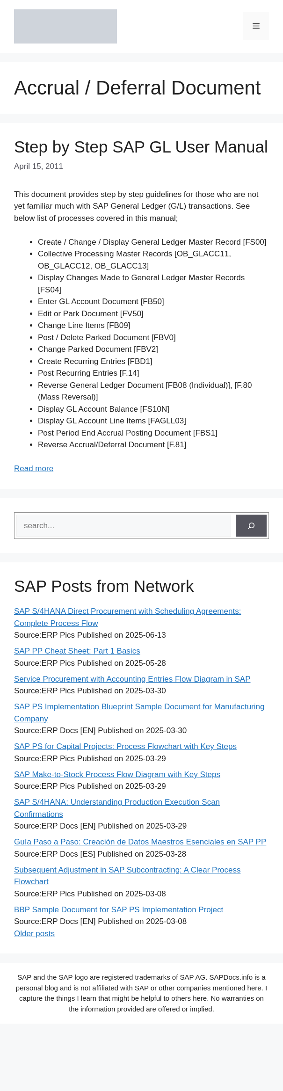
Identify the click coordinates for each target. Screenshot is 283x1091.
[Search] (251, 526)
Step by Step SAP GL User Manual (141, 147)
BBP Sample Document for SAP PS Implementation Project (118, 909)
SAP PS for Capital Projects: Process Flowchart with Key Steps (125, 746)
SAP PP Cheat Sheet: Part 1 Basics (77, 651)
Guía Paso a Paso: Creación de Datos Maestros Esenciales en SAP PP (140, 841)
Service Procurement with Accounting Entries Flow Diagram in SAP (132, 679)
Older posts (34, 933)
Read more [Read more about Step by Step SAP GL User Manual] (33, 468)
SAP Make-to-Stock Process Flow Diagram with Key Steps (117, 774)
